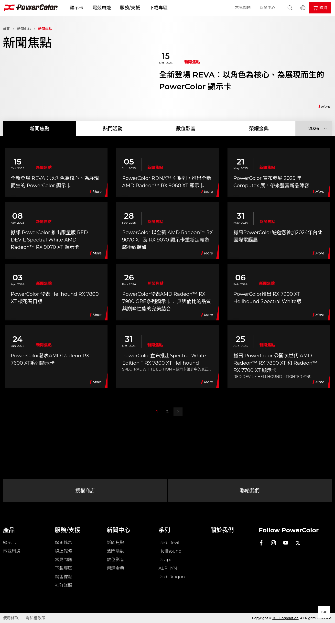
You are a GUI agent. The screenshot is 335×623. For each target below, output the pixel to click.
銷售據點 (63, 576)
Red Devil (169, 542)
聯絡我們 (250, 490)
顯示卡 (76, 8)
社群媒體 (63, 585)
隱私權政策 (35, 618)
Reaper (166, 559)
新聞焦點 (45, 29)
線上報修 (63, 551)
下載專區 (158, 8)
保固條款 (63, 542)
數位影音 (185, 128)
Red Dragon (172, 576)
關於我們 (222, 530)
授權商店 (85, 490)
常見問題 (243, 7)
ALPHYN (168, 568)
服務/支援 (130, 8)
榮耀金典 (259, 128)
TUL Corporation (285, 618)
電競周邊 (101, 8)
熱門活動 (112, 128)
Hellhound (170, 551)
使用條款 (11, 618)
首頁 (6, 29)
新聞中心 (267, 7)
